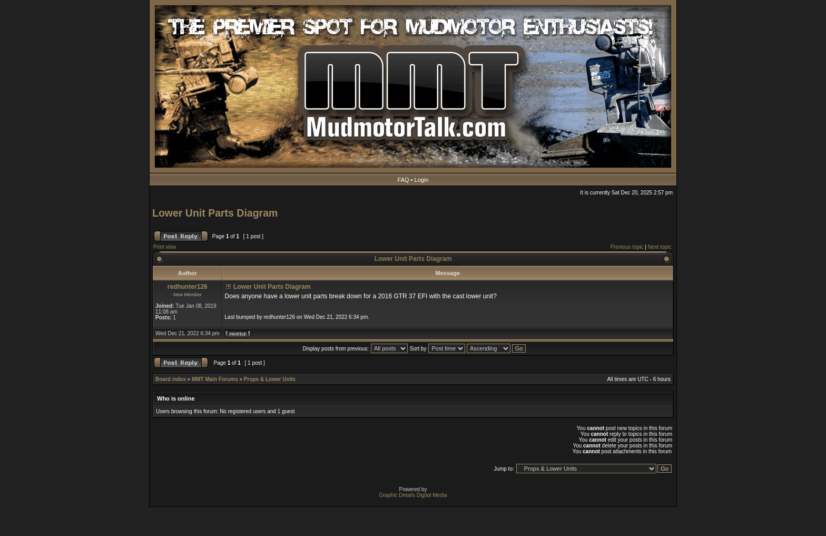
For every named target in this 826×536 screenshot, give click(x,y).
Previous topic (627, 247)
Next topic (659, 247)
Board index (170, 379)
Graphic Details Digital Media (413, 495)
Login (422, 180)
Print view (164, 247)
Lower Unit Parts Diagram (215, 213)
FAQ (403, 180)
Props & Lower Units (270, 379)
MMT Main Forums (215, 379)
